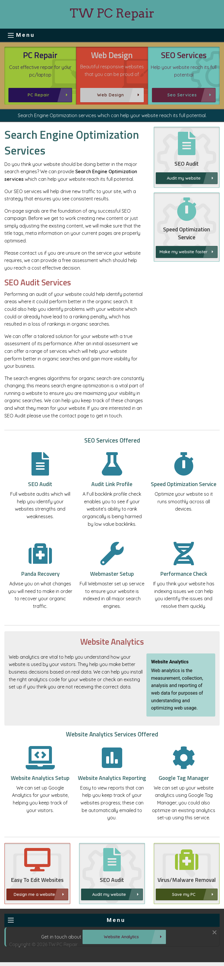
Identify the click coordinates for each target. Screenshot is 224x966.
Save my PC (183, 923)
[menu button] (11, 35)
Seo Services (182, 95)
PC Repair (39, 95)
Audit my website (184, 178)
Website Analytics (121, 936)
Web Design (110, 95)
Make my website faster (184, 280)
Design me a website (34, 923)
